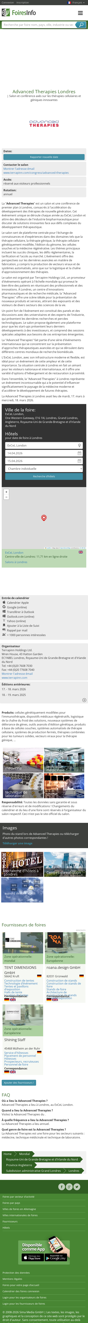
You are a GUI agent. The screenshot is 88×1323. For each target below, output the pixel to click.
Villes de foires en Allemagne (19, 1209)
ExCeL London (14, 553)
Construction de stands (62, 980)
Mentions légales (12, 1279)
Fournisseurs (10, 1221)
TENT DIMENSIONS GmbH (20, 969)
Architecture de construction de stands (62, 993)
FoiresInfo (19, 12)
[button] (44, 517)
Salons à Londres (16, 562)
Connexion (8, 2)
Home (8, 1154)
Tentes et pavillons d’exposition (16, 988)
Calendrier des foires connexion (21, 1291)
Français (79, 2)
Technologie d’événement (21, 983)
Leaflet (48, 548)
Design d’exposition (59, 998)
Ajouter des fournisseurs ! (19, 1082)
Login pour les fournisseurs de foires (24, 1303)
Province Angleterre (19, 1165)
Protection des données (16, 1272)
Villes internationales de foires (20, 1215)
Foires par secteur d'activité (18, 1196)
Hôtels (6, 1227)
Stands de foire (56, 989)
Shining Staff (14, 1039)
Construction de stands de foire (64, 985)
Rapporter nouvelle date (44, 157)
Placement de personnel (20, 1056)
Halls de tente (13, 992)
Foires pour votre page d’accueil (21, 1285)
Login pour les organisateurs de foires (24, 1297)
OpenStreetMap (65, 548)
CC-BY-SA (82, 548)
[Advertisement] (44, 58)
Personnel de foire (16, 1064)
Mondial (24, 1154)
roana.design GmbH (63, 967)
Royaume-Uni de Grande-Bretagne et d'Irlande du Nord (42, 1159)
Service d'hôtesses (16, 1053)
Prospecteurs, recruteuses (21, 1061)
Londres (74, 1171)
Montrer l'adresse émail (18, 169)
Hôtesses (10, 1059)
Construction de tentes (19, 980)
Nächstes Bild (41, 943)
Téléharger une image (17, 843)
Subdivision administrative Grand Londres (33, 1171)
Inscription (22, 2)
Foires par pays (11, 1202)
